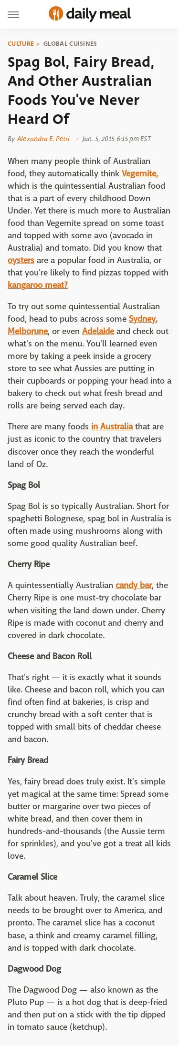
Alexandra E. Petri (43, 138)
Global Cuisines (70, 44)
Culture (21, 44)
